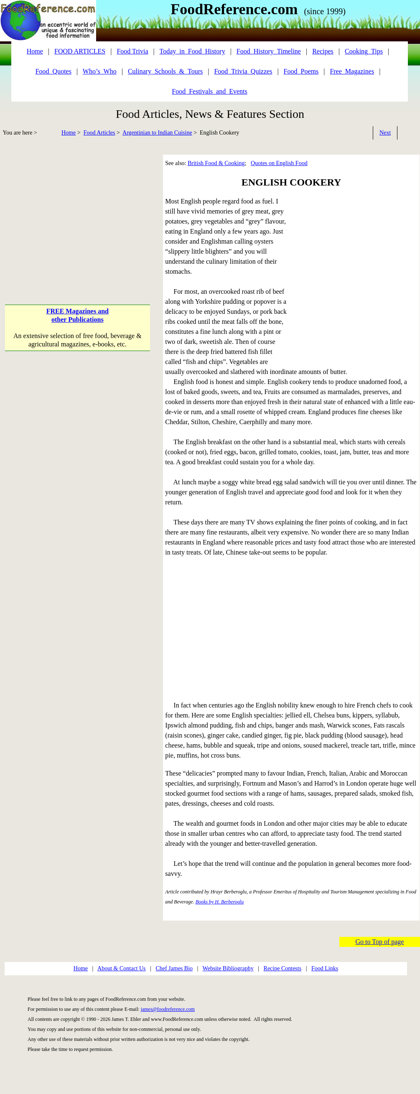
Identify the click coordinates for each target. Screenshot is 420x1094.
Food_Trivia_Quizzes (243, 71)
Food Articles (99, 133)
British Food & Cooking (216, 163)
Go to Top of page (380, 941)
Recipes (322, 51)
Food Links (324, 968)
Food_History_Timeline (269, 51)
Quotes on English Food (279, 163)
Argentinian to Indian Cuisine (157, 133)
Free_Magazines (352, 71)
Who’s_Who (100, 71)
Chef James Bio (174, 968)
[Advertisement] (78, 458)
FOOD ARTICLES (79, 51)
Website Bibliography (228, 968)
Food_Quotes (53, 71)
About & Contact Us (121, 968)
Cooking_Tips (364, 51)
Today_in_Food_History (192, 51)
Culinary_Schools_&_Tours (165, 71)
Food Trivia (132, 51)
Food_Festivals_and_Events (209, 91)
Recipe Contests (283, 968)
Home (68, 133)
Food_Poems (301, 71)
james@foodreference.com (168, 1009)
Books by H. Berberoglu (220, 902)
